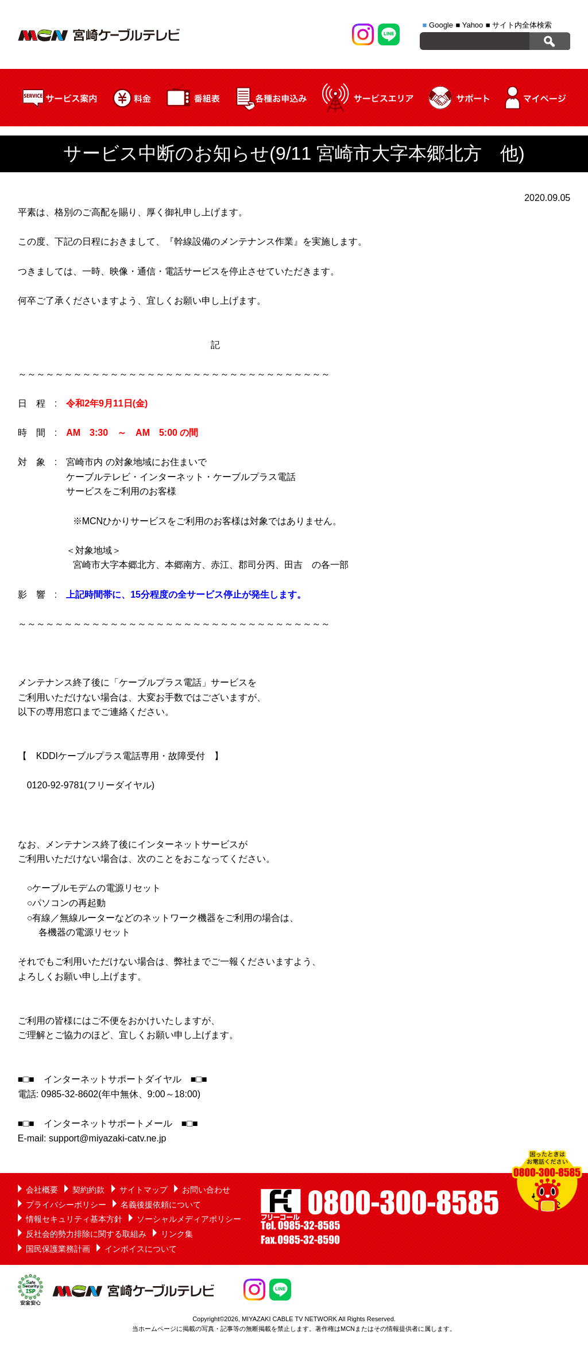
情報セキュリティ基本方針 (74, 1219)
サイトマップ (143, 1189)
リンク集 (177, 1233)
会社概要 (42, 1189)
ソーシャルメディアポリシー (189, 1219)
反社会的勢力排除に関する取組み (86, 1233)
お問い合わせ (206, 1189)
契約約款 (88, 1189)
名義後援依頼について (161, 1204)
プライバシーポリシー (66, 1204)
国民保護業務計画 (58, 1248)
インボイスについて (141, 1248)
